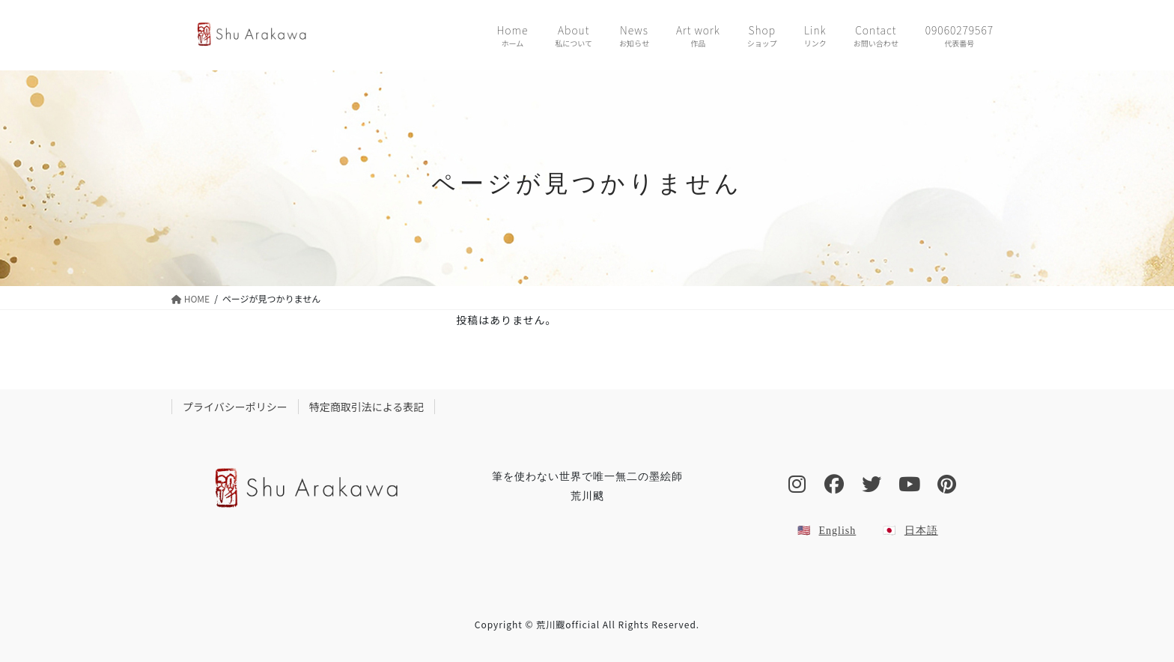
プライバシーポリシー (235, 406)
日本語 (921, 530)
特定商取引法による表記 (367, 406)
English (838, 530)
